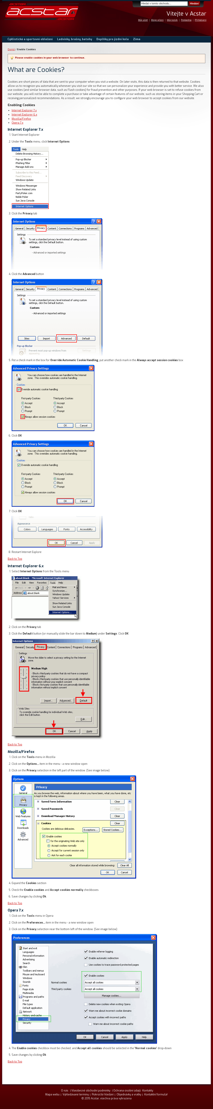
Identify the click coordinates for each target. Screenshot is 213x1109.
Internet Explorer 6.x (24, 114)
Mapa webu (52, 1094)
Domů (11, 49)
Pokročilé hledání (103, 1094)
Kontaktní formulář (156, 1094)
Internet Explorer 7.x (24, 110)
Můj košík (172, 20)
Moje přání (157, 20)
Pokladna (186, 20)
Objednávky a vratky (129, 1094)
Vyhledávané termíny (76, 1094)
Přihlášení (200, 20)
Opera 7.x (17, 123)
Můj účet (143, 20)
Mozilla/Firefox (21, 119)
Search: (138, 3)
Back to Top (15, 559)
